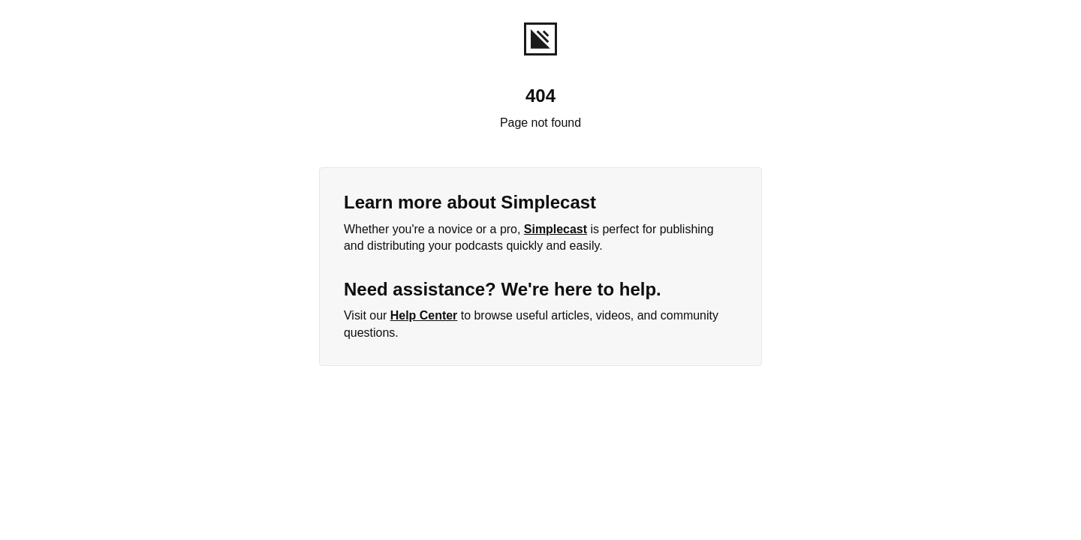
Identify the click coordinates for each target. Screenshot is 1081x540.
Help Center (424, 315)
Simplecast (555, 229)
